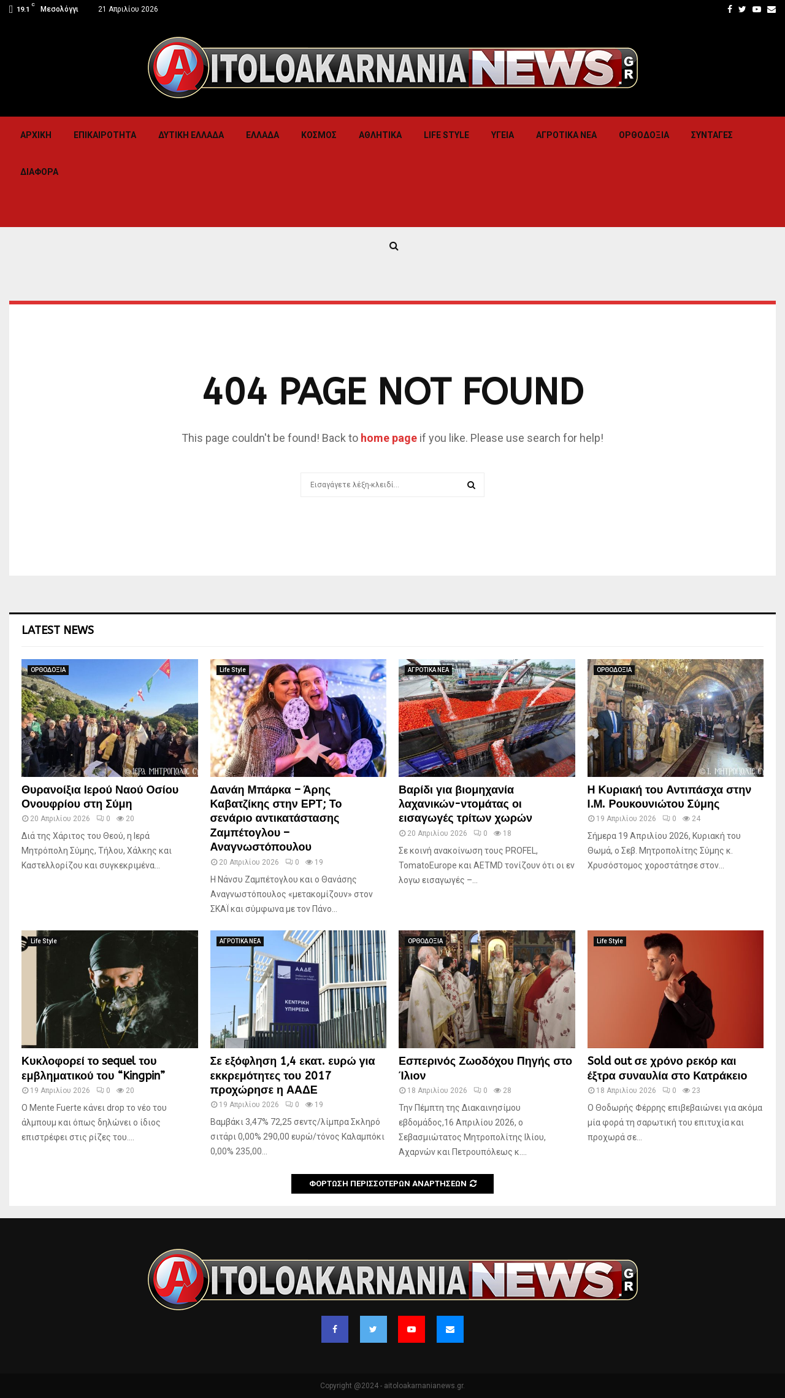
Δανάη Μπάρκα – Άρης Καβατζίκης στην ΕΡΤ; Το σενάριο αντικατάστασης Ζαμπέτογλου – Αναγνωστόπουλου (276, 818)
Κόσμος (319, 135)
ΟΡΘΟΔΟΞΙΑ (644, 135)
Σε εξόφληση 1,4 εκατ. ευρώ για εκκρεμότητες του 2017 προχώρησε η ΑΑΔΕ (292, 1075)
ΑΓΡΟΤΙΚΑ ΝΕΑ (566, 135)
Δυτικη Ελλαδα (191, 135)
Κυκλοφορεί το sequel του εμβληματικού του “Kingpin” (93, 1068)
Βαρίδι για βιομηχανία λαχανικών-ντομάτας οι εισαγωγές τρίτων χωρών (465, 804)
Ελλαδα (262, 135)
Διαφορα (39, 172)
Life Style (446, 135)
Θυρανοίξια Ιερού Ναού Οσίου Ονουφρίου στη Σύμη (99, 797)
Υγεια (502, 135)
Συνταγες (712, 135)
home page (389, 437)
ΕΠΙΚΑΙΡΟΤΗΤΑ (105, 135)
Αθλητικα (380, 135)
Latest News (57, 630)
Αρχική (36, 135)
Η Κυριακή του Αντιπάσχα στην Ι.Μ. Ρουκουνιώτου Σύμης (670, 797)
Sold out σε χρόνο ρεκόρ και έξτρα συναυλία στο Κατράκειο (668, 1068)
